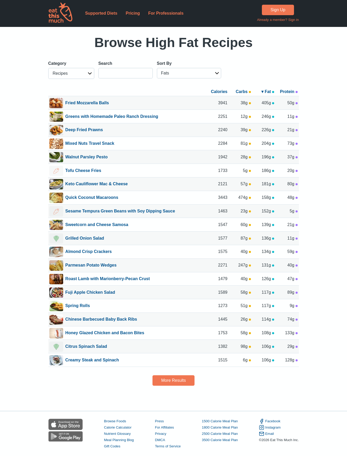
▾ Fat (267, 91)
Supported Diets (101, 13)
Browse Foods (115, 421)
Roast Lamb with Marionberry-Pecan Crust (107, 279)
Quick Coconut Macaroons (91, 198)
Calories (219, 91)
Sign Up (277, 10)
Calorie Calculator (117, 427)
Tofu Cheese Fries (83, 171)
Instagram (270, 427)
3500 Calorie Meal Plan (220, 440)
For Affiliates (164, 427)
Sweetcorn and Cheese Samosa (96, 225)
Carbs (243, 91)
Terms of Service (168, 446)
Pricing (133, 13)
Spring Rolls (77, 306)
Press (159, 421)
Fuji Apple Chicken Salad (90, 292)
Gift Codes (112, 446)
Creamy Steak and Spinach (92, 360)
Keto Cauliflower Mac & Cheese (96, 184)
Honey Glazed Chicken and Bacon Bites (104, 333)
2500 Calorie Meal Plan (220, 434)
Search (105, 63)
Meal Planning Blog (119, 440)
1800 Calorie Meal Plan (220, 427)
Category (57, 63)
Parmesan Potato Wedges (90, 265)
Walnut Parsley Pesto (86, 157)
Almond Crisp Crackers (88, 252)
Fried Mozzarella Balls (87, 103)
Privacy (160, 434)
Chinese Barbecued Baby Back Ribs (101, 319)
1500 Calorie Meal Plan (220, 421)
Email (266, 433)
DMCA (160, 440)
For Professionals (166, 13)
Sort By (164, 63)
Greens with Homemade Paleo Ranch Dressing (111, 117)
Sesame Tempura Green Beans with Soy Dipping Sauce (120, 211)
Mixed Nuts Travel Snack (89, 143)
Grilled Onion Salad (84, 238)
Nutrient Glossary (117, 434)
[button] (71, 73)
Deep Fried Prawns (84, 130)
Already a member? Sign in (278, 20)
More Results (173, 380)
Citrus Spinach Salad (86, 347)
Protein (289, 91)
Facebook (269, 421)
